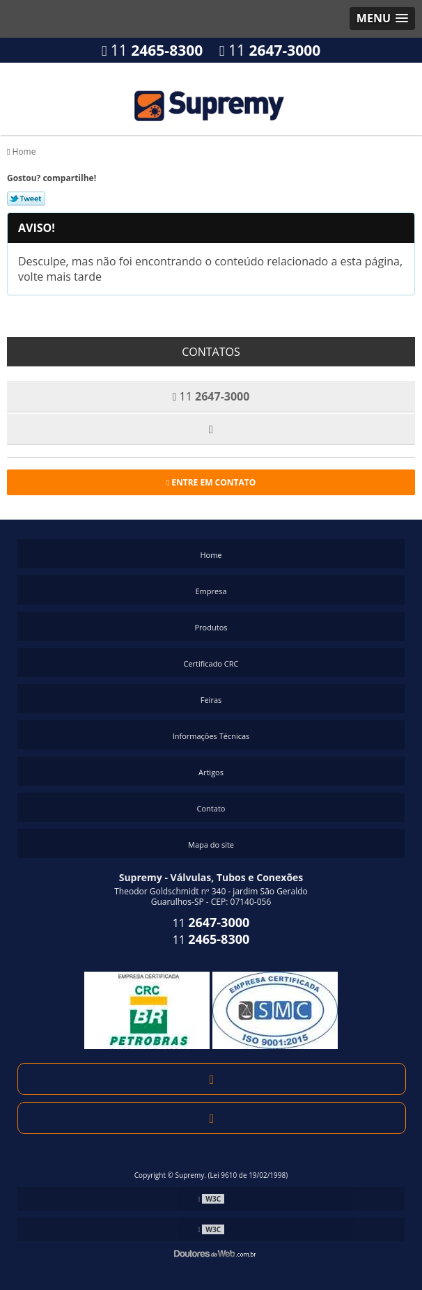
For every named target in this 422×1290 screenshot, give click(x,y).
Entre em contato (211, 482)
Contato (211, 808)
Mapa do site (211, 844)
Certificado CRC (210, 663)
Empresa (210, 591)
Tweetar (26, 198)
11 (152, 50)
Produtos (211, 627)
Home (210, 555)
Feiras (211, 699)
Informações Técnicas (211, 736)
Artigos (211, 772)
